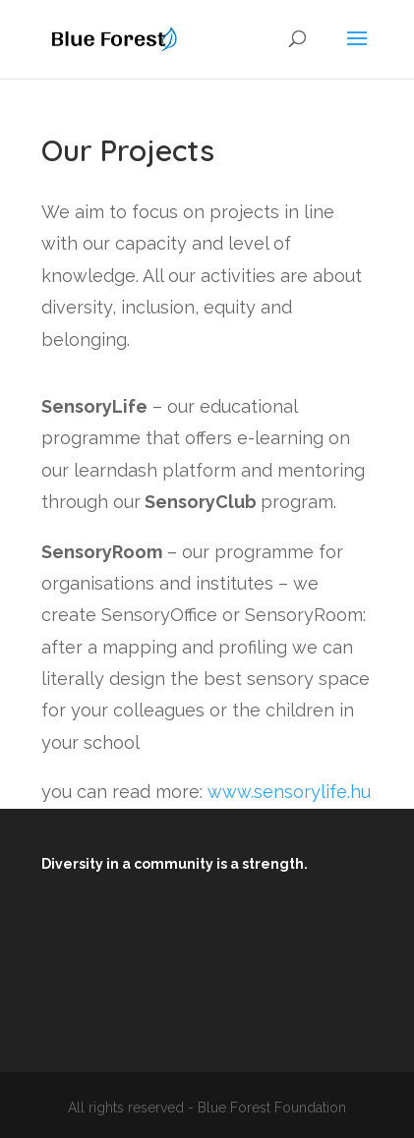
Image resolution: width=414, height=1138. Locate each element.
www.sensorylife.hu (289, 791)
